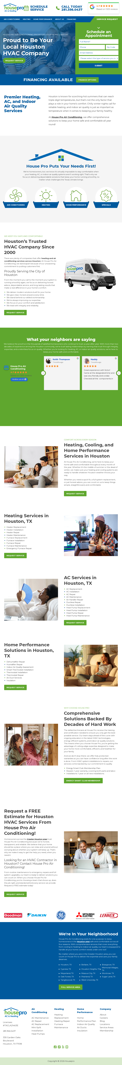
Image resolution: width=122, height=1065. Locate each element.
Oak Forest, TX (67, 976)
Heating (26, 19)
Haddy (94, 359)
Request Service (14, 60)
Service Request (107, 19)
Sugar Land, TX (108, 976)
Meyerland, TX (67, 973)
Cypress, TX (66, 969)
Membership (106, 1030)
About (103, 1014)
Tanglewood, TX (68, 980)
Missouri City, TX (88, 973)
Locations (105, 1024)
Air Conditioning (12, 19)
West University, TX (89, 980)
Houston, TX (66, 965)
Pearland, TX (87, 976)
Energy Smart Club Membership (83, 781)
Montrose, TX (108, 973)
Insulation (82, 1030)
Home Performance (42, 19)
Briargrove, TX (108, 965)
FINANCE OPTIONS (87, 80)
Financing (71, 19)
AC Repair (37, 1021)
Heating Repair (62, 1021)
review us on (19, 379)
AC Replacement (40, 1024)
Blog (102, 1021)
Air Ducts (81, 1027)
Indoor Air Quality (86, 1024)
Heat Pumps (38, 1034)
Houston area (83, 941)
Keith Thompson (61, 359)
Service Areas (107, 1027)
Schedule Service (36, 8)
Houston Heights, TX (90, 969)
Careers (104, 1018)
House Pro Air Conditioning (18, 367)
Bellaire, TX (86, 965)
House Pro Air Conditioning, (67, 117)
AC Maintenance (40, 1018)
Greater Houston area (37, 839)
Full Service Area (70, 987)
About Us (59, 19)
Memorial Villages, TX (110, 968)
